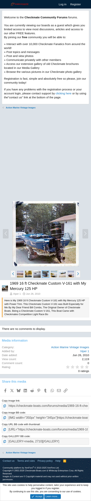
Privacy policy (45, 460)
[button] (13, 274)
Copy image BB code (13, 412)
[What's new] (86, 4)
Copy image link (11, 400)
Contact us (8, 460)
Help (58, 460)
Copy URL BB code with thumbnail (21, 424)
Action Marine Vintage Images (70, 347)
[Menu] (5, 4)
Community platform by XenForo (31, 468)
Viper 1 (17, 293)
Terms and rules (26, 460)
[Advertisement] (45, 155)
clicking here (63, 93)
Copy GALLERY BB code (16, 436)
